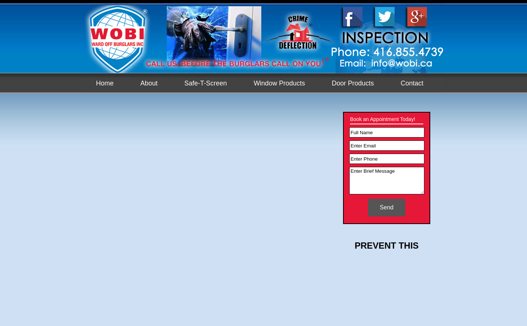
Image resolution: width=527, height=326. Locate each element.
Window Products (279, 83)
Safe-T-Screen (205, 83)
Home (105, 83)
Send (386, 207)
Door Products (353, 83)
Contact (412, 83)
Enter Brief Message (386, 180)
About (149, 83)
